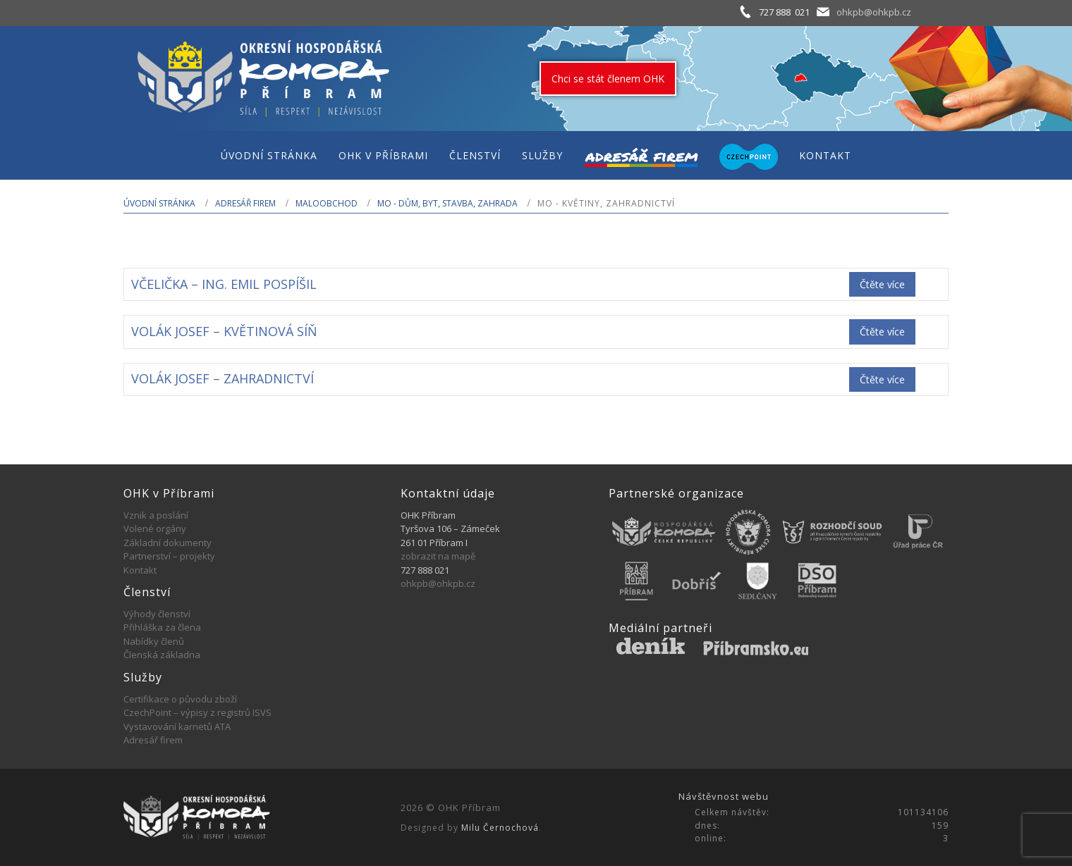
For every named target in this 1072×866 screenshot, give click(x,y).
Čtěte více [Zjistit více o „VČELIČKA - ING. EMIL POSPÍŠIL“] (882, 284)
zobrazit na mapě (438, 556)
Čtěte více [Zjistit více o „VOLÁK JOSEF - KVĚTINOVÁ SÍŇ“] (882, 331)
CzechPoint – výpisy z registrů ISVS (197, 712)
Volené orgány (154, 528)
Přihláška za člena (162, 627)
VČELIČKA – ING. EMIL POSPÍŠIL (224, 284)
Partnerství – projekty (169, 556)
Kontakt (140, 570)
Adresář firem (245, 203)
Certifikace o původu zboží (180, 699)
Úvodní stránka (159, 203)
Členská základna (161, 654)
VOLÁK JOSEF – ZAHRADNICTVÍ (222, 378)
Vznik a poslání (155, 515)
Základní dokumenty (167, 542)
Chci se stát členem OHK (608, 78)
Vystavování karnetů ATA (177, 726)
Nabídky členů (153, 641)
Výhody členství (156, 613)
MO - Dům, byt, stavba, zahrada (447, 203)
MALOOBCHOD (327, 203)
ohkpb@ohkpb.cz (873, 12)
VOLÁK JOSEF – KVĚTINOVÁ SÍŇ (224, 331)
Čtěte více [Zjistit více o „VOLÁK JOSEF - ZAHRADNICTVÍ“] (882, 379)
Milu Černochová (500, 828)
